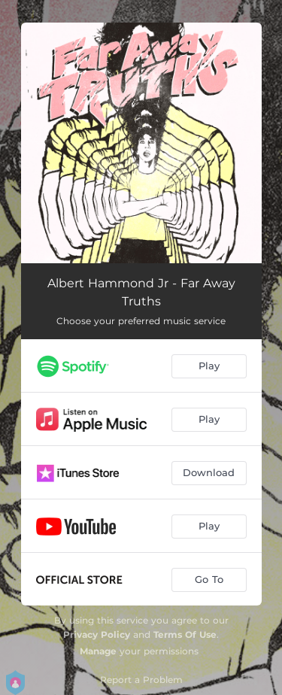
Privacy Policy (96, 634)
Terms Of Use (185, 634)
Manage (98, 651)
